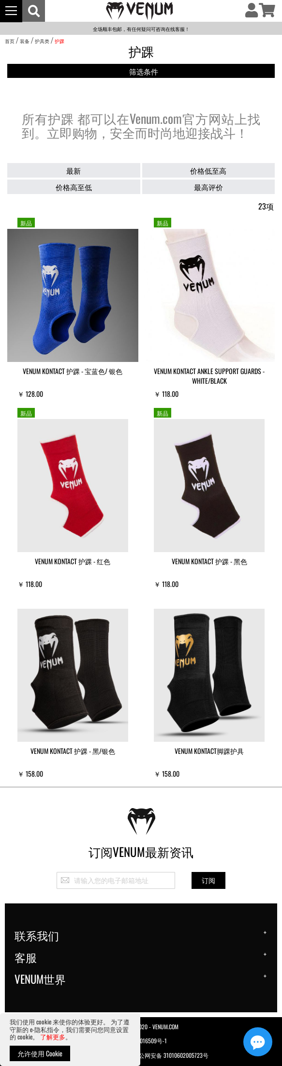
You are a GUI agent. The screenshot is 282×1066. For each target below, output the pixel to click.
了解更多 (52, 1036)
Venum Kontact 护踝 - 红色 (72, 561)
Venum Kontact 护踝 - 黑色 (209, 561)
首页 (10, 41)
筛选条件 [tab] (143, 71)
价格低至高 (208, 170)
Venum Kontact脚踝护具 (209, 751)
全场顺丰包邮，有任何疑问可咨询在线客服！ (141, 28)
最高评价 (208, 186)
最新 (73, 170)
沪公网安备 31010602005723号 (165, 1054)
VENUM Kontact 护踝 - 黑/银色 (72, 751)
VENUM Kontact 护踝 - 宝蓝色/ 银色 (72, 371)
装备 (25, 41)
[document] (70, 1039)
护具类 (42, 41)
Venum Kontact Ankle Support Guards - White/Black (209, 376)
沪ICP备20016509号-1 (141, 1040)
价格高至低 (74, 186)
